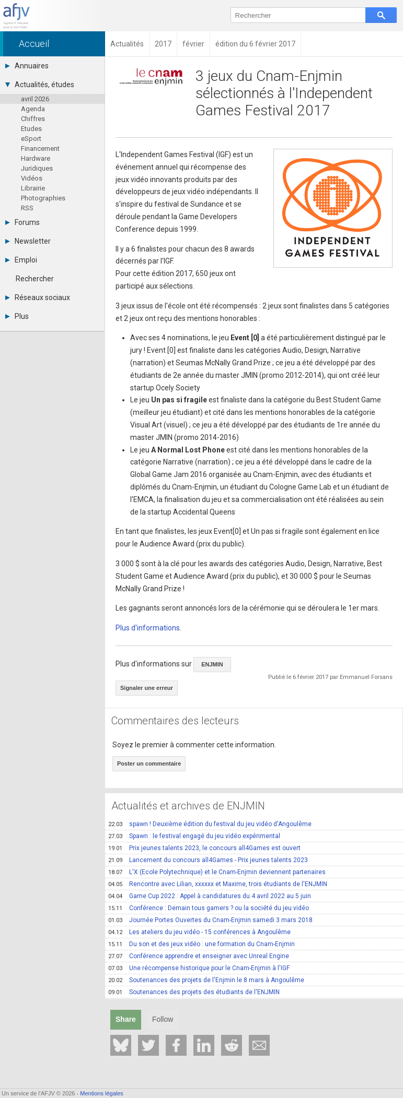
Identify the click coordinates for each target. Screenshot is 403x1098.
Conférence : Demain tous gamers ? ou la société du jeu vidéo (208, 908)
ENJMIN (212, 664)
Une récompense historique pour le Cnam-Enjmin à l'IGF (199, 968)
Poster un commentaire (149, 763)
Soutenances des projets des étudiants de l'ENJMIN (194, 992)
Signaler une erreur (146, 688)
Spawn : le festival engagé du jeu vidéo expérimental (194, 836)
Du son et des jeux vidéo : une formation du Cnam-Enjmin (201, 944)
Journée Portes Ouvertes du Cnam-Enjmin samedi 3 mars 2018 (210, 920)
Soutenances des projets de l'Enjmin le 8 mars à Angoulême (206, 980)
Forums (22, 222)
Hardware (35, 158)
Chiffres (33, 119)
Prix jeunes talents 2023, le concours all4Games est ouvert (204, 848)
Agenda (33, 109)
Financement (40, 148)
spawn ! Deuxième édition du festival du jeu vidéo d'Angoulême (210, 824)
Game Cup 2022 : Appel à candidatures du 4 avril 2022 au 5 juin (209, 896)
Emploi (21, 260)
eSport (31, 138)
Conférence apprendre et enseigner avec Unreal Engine (198, 956)
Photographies (43, 198)
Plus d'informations (148, 628)
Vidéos (31, 178)
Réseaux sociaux (37, 297)
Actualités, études (39, 84)
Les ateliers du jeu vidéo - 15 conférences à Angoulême (199, 932)
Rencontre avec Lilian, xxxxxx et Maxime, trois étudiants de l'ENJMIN (217, 884)
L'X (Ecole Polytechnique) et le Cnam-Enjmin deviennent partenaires (217, 872)
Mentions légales (101, 1093)
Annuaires (27, 66)
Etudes (31, 129)
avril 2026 (35, 99)
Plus (17, 316)
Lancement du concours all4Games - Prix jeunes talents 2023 (208, 860)
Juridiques (37, 168)
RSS (27, 208)
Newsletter (28, 241)
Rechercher (35, 278)
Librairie (33, 188)
